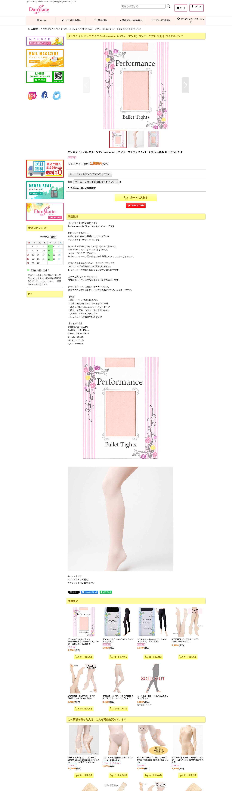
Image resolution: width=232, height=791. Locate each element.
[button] (196, 8)
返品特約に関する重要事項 (82, 188)
